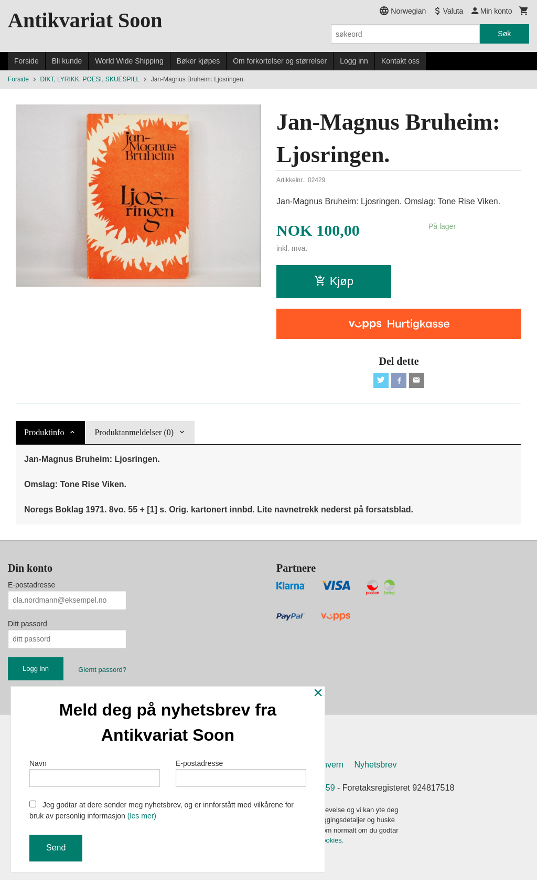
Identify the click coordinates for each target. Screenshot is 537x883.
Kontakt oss (400, 61)
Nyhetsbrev (376, 767)
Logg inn (354, 61)
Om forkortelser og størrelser (280, 61)
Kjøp (333, 281)
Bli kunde (67, 61)
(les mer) (141, 816)
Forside (26, 61)
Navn (94, 771)
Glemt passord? (102, 671)
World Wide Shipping (129, 61)
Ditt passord (27, 625)
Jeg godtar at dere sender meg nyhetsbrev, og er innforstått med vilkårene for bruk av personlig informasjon (161, 810)
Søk (504, 33)
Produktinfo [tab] (44, 433)
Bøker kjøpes (198, 61)
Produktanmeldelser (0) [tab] (134, 433)
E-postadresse (31, 586)
